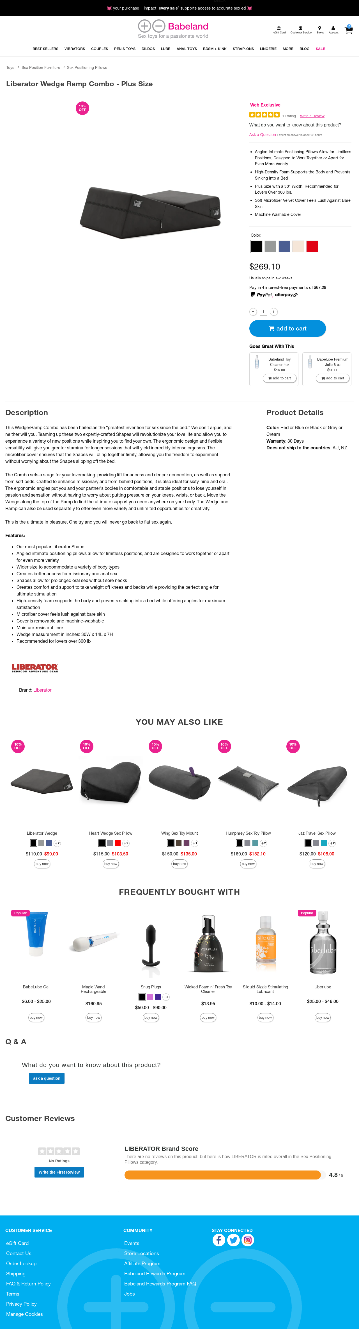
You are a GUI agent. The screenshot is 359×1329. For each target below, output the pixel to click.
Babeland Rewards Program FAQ (160, 1284)
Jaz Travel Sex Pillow (317, 833)
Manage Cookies (24, 1314)
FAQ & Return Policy (28, 1284)
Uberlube (322, 987)
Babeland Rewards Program (154, 1273)
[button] (257, 246)
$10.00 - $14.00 (265, 1003)
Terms (12, 1294)
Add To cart (287, 328)
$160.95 (94, 1003)
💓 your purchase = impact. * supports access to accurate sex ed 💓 (179, 8)
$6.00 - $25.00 (36, 1001)
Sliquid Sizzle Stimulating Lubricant (265, 989)
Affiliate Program (142, 1263)
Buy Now (42, 864)
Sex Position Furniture (41, 67)
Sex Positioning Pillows (87, 67)
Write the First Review (59, 1172)
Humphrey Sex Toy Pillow (248, 833)
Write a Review (312, 116)
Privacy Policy (21, 1304)
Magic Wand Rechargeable (93, 989)
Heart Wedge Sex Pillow (110, 833)
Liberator (42, 690)
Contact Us (18, 1253)
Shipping (16, 1273)
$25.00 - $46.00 (323, 1001)
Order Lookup (21, 1263)
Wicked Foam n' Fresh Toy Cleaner (208, 989)
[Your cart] (348, 30)
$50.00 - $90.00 (151, 1007)
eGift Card (17, 1243)
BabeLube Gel (36, 987)
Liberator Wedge (42, 833)
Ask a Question (262, 134)
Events (131, 1243)
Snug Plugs (151, 987)
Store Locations (141, 1253)
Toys (10, 67)
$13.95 (208, 1003)
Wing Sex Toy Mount (179, 833)
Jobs (129, 1294)
